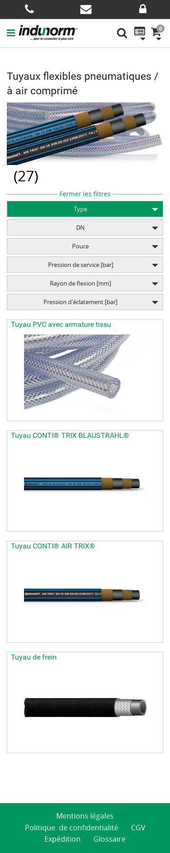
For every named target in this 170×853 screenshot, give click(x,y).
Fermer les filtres (85, 193)
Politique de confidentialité (71, 828)
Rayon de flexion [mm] (80, 283)
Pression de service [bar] (80, 265)
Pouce (80, 246)
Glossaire (109, 839)
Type (80, 209)
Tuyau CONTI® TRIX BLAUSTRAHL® (70, 435)
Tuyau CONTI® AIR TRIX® (53, 546)
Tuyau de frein (34, 657)
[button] (13, 33)
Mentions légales (85, 816)
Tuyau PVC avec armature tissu (61, 324)
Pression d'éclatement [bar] (80, 302)
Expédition (62, 839)
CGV (138, 828)
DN (80, 227)
